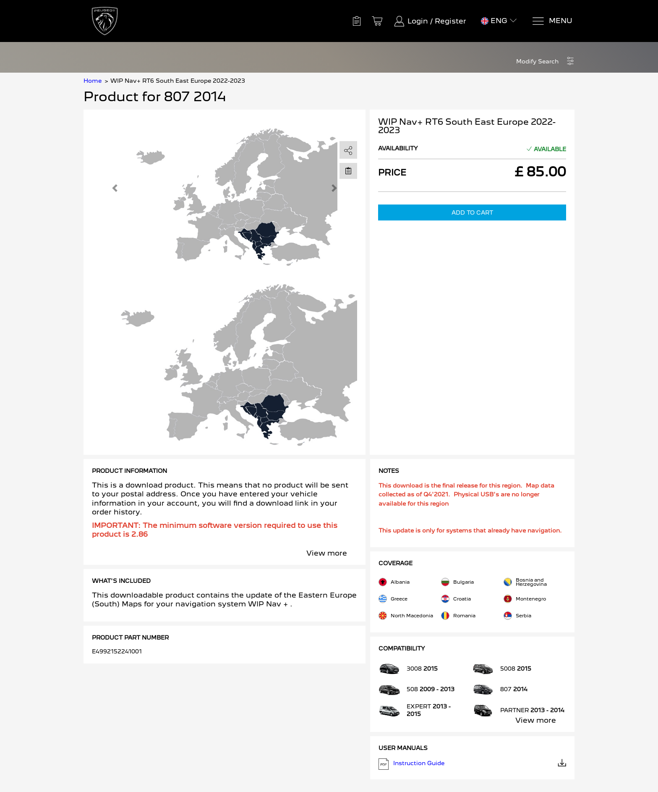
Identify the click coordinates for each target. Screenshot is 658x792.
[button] (545, 61)
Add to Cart (472, 212)
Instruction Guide (473, 764)
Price (392, 173)
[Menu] (552, 21)
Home (93, 80)
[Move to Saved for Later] (348, 170)
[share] (348, 150)
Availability (398, 148)
